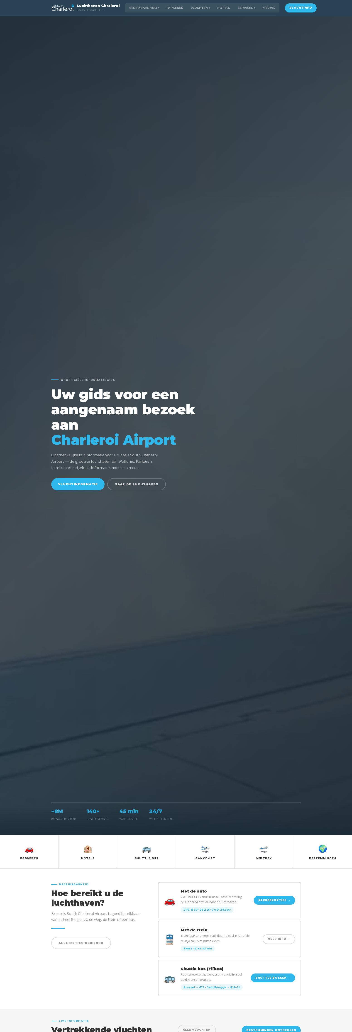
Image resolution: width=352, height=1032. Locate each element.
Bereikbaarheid (144, 8)
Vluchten (200, 8)
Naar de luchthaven (136, 484)
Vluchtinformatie (78, 484)
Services (246, 8)
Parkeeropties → (274, 900)
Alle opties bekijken (81, 943)
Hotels (223, 8)
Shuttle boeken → (273, 977)
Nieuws (269, 8)
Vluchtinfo (300, 7)
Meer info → (279, 939)
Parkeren (174, 8)
